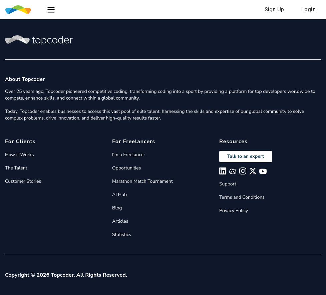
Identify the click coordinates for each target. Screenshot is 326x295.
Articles (120, 221)
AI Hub (119, 194)
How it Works (19, 154)
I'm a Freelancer (128, 154)
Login (308, 9)
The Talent (16, 168)
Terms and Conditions (242, 197)
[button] (51, 9)
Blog (117, 208)
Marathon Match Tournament (142, 181)
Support (227, 184)
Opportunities (126, 168)
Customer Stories (23, 181)
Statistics (121, 234)
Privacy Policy (233, 210)
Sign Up (274, 9)
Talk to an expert (245, 156)
